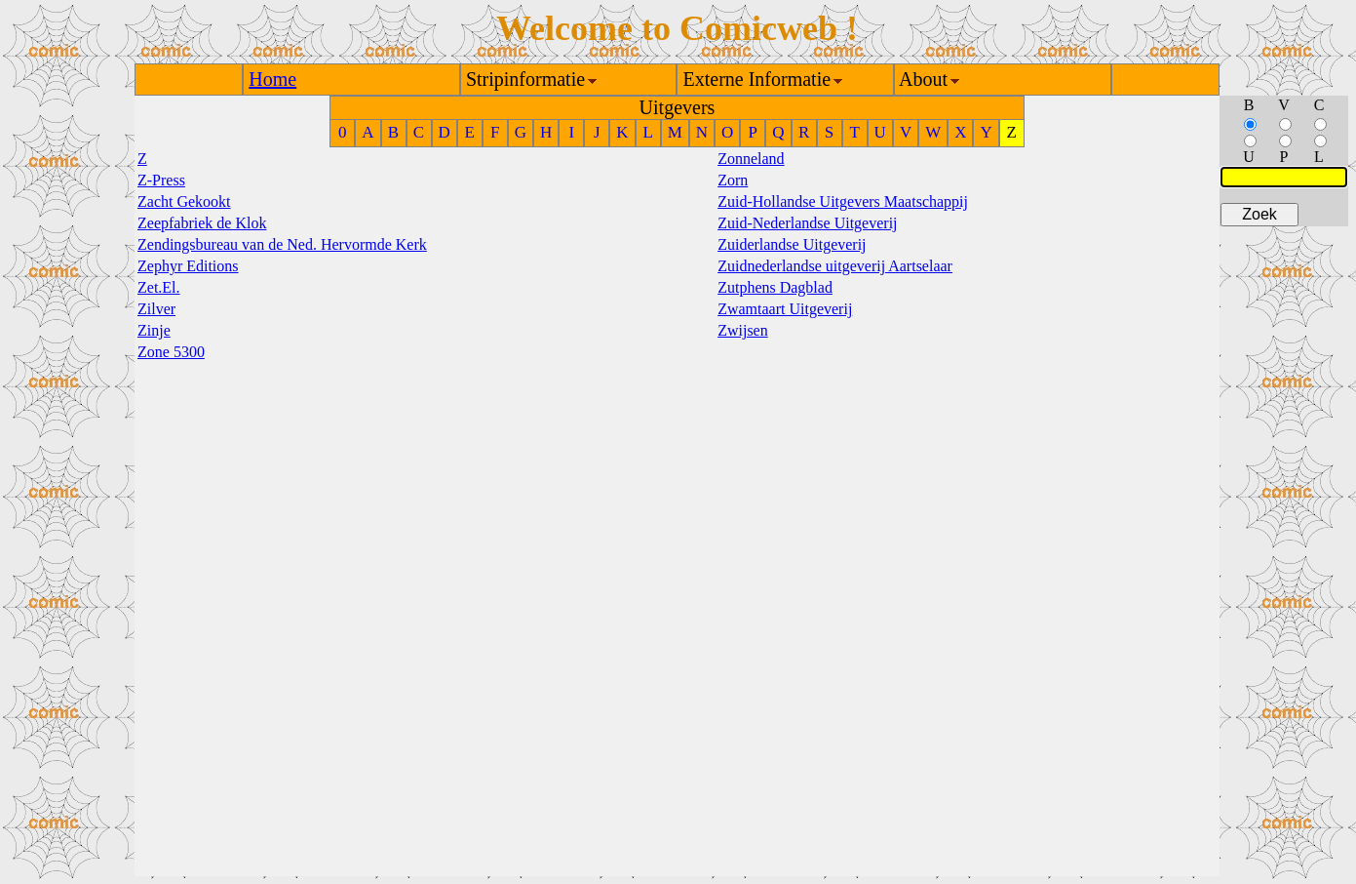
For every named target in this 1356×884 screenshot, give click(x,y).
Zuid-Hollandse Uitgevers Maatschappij (842, 201)
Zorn (732, 180)
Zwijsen (742, 330)
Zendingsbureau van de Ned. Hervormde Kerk (282, 244)
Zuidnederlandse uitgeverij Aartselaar (834, 266)
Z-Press (161, 180)
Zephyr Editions (188, 266)
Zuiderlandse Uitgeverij (791, 244)
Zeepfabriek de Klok (201, 223)
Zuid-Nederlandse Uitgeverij (807, 223)
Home (272, 79)
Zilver (156, 309)
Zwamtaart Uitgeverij (784, 309)
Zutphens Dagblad (775, 287)
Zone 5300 (171, 351)
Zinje (154, 330)
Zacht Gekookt (184, 201)
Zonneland (750, 158)
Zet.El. (158, 287)
